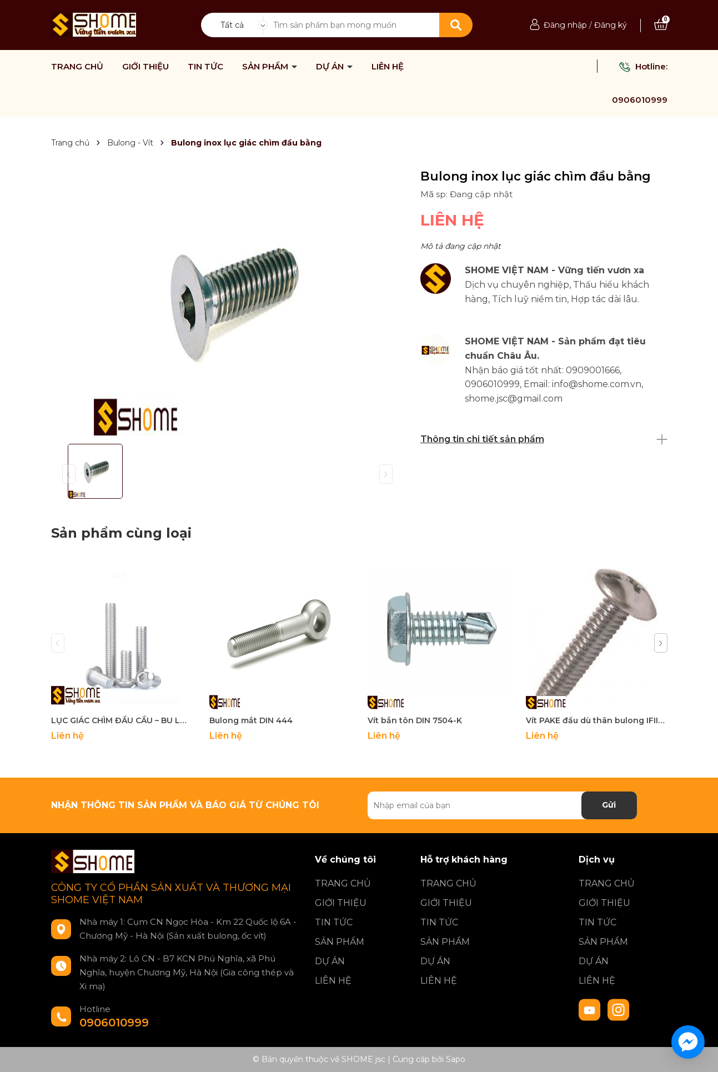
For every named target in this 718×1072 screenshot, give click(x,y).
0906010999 (639, 99)
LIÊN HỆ (387, 67)
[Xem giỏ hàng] (660, 25)
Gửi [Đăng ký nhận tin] (609, 805)
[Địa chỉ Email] (502, 805)
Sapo (455, 1059)
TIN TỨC (205, 67)
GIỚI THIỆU (145, 67)
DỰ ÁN (331, 67)
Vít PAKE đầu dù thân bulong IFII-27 (596, 720)
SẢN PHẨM (266, 67)
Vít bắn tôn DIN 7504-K (415, 720)
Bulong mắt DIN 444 (251, 720)
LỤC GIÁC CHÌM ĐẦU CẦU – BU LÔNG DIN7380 (122, 720)
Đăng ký (610, 25)
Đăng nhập (565, 25)
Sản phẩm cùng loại (121, 533)
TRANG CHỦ (77, 67)
